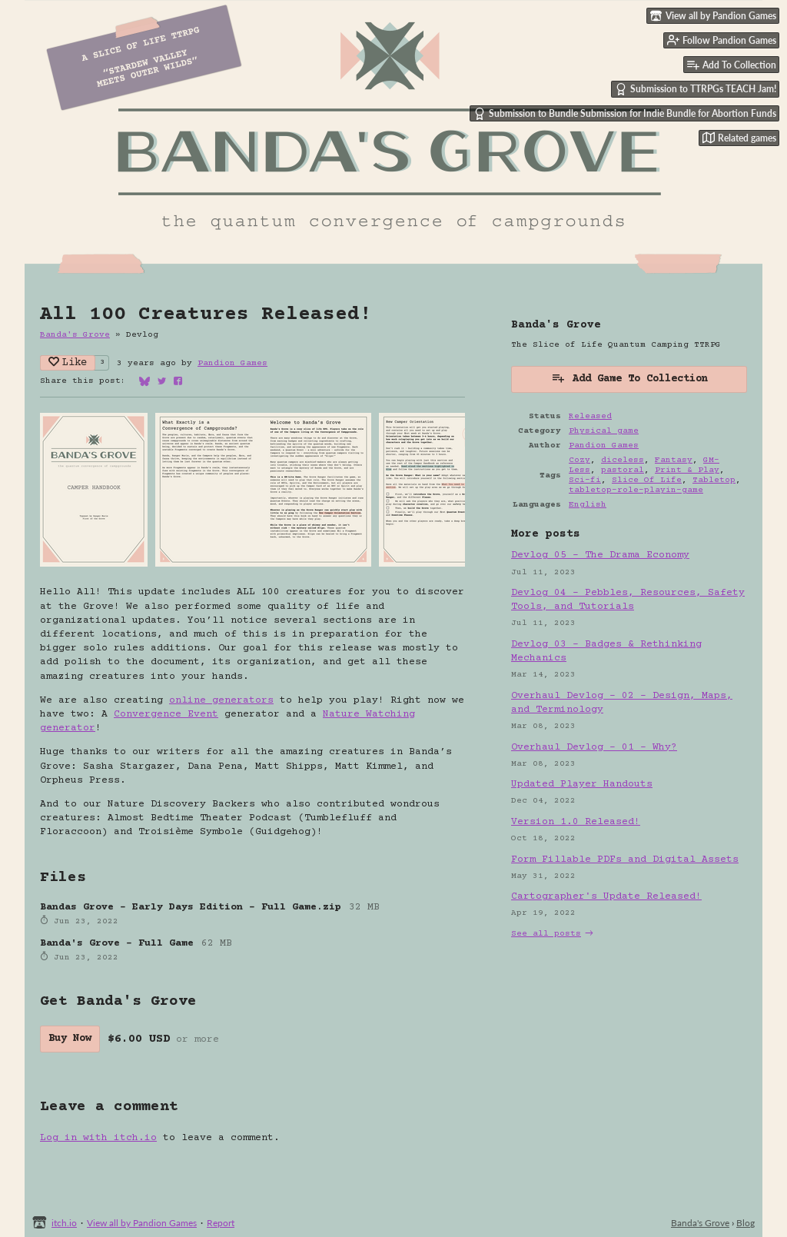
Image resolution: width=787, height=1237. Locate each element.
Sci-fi (585, 480)
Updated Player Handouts (582, 784)
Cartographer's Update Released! (606, 896)
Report (220, 1223)
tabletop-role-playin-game (636, 490)
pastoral (622, 470)
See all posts (546, 934)
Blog (745, 1223)
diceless (622, 460)
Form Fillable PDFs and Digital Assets (625, 859)
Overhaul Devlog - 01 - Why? (594, 747)
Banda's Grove (75, 335)
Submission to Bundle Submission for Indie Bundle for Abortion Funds (624, 114)
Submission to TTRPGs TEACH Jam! (695, 89)
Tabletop (714, 480)
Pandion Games (232, 363)
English (587, 505)
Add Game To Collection (629, 378)
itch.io (64, 1223)
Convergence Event (166, 714)
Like (67, 362)
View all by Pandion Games (142, 1223)
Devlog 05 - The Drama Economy (600, 555)
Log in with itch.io (98, 1137)
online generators (221, 700)
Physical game (604, 431)
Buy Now (69, 1038)
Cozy (579, 460)
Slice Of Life (647, 480)
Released (590, 416)
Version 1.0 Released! (575, 821)
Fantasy (673, 460)
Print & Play (687, 470)
